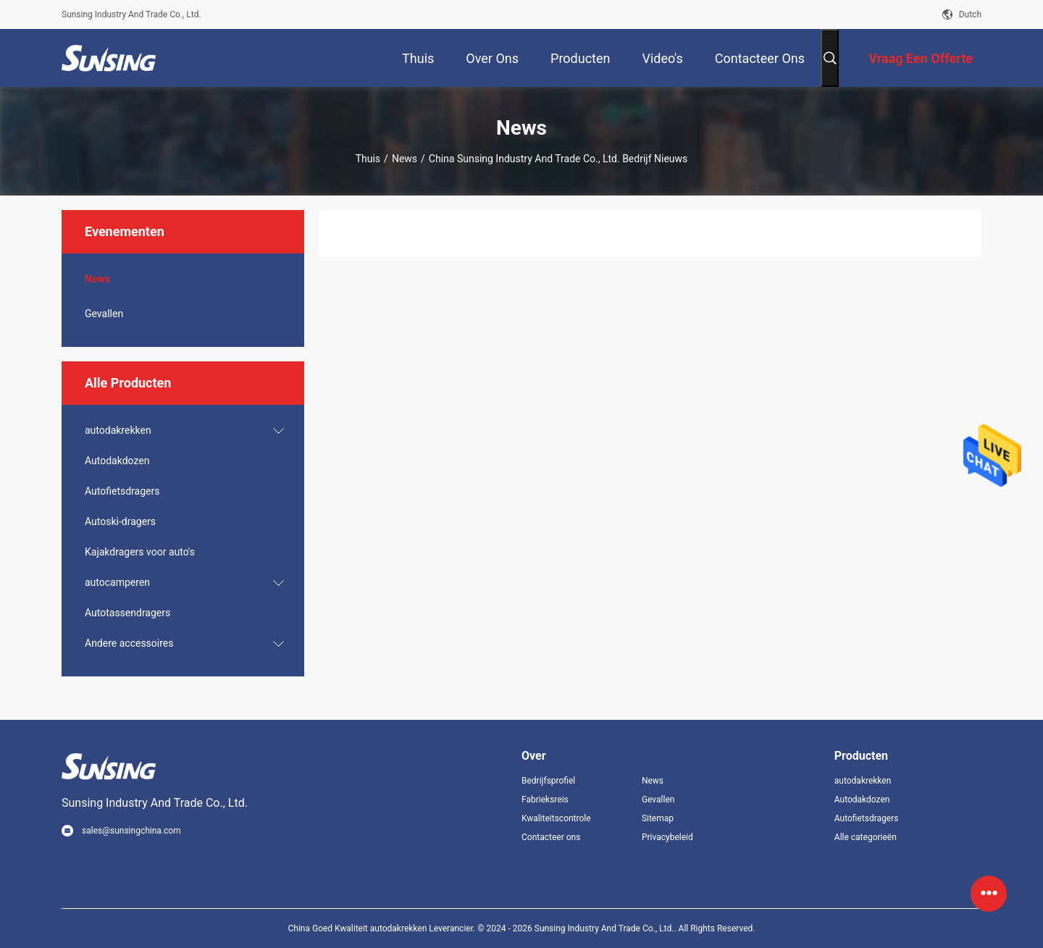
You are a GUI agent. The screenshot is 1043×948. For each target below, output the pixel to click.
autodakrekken (118, 430)
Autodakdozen (117, 460)
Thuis (368, 158)
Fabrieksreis (545, 799)
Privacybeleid (667, 837)
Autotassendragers (127, 612)
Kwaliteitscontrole (556, 818)
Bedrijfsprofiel (548, 781)
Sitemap (658, 818)
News (404, 158)
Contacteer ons (551, 837)
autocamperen (117, 582)
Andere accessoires (129, 643)
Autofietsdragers (122, 491)
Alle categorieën (865, 837)
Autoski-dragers (120, 521)
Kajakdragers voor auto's (140, 552)
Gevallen (104, 313)
